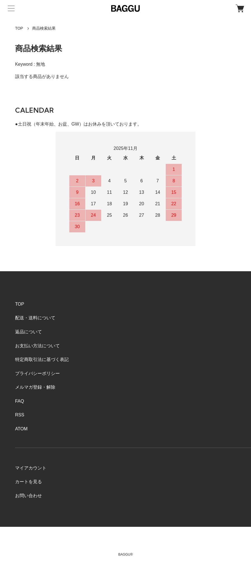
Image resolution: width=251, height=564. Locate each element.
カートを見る (28, 481)
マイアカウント (30, 468)
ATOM (21, 428)
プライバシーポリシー (37, 373)
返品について (28, 331)
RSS (19, 414)
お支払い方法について (37, 345)
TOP (19, 28)
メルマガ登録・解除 (35, 387)
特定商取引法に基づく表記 (42, 359)
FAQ (19, 401)
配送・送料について (35, 317)
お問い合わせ (28, 495)
